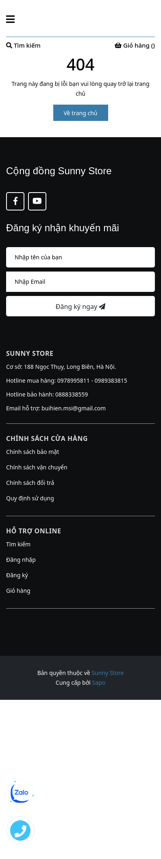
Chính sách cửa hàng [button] (47, 438)
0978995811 (73, 380)
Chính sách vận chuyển (36, 467)
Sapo (99, 682)
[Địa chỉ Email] (80, 282)
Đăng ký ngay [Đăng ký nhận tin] (80, 306)
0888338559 (71, 394)
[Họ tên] (80, 257)
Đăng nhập (21, 559)
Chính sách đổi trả (30, 482)
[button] (80, 619)
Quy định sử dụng (30, 498)
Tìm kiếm (18, 544)
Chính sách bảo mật (32, 452)
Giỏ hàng (18, 590)
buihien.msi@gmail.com (73, 408)
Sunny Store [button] (29, 353)
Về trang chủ (81, 113)
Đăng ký (17, 575)
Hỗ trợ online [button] (33, 530)
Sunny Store (107, 673)
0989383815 (111, 380)
